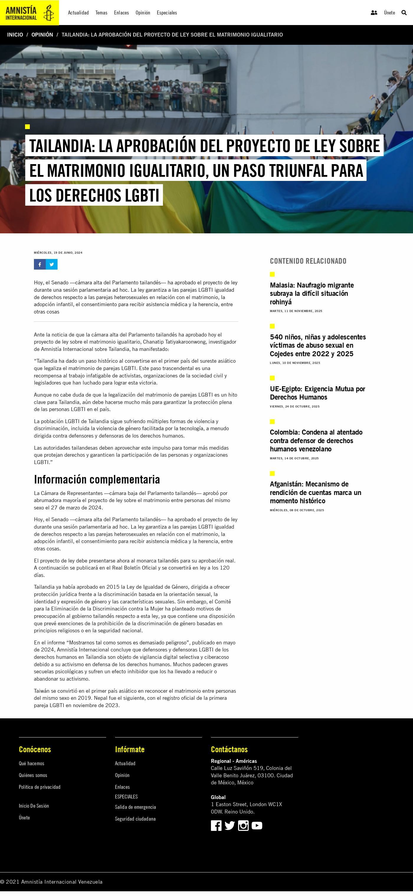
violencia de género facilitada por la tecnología (149, 428)
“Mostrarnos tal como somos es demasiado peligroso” (127, 642)
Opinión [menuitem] (143, 12)
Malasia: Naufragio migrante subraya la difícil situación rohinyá (312, 293)
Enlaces (122, 787)
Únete (389, 12)
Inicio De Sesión (34, 806)
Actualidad (125, 763)
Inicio (15, 35)
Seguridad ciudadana (135, 819)
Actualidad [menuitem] (78, 12)
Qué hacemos (31, 763)
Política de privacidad (39, 787)
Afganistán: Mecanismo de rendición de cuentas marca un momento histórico (315, 492)
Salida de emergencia (135, 807)
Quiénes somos (33, 775)
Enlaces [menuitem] (121, 12)
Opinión (42, 35)
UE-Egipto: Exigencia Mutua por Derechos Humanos (317, 393)
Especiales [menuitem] (167, 12)
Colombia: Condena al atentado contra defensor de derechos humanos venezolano (316, 440)
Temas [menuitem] (102, 12)
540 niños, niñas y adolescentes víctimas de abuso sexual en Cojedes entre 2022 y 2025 (318, 345)
